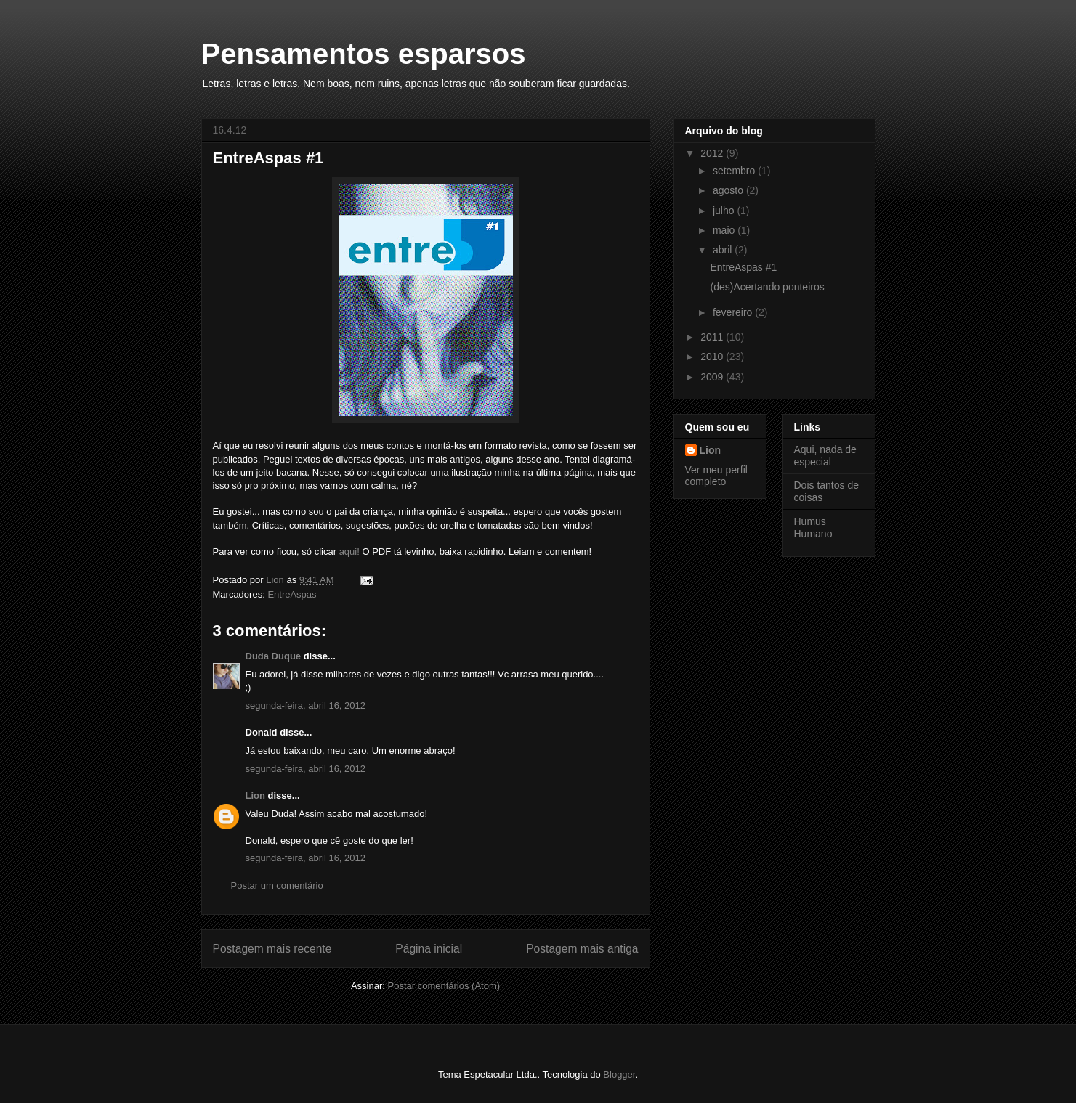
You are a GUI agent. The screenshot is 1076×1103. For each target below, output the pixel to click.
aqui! (349, 551)
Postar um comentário (277, 885)
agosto (729, 190)
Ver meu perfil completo (716, 475)
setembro (735, 170)
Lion (255, 795)
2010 (713, 356)
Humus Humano (813, 528)
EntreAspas (291, 594)
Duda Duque (274, 656)
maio (725, 230)
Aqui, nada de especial (825, 456)
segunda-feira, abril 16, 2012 (306, 705)
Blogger (619, 1074)
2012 (713, 153)
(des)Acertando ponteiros (767, 287)
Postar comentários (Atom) (443, 985)
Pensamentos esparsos (363, 54)
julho (725, 210)
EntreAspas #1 (743, 267)
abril (724, 250)
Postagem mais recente (272, 949)
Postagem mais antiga (582, 949)
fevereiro (734, 312)
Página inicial (428, 949)
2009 (713, 377)
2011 (713, 337)
